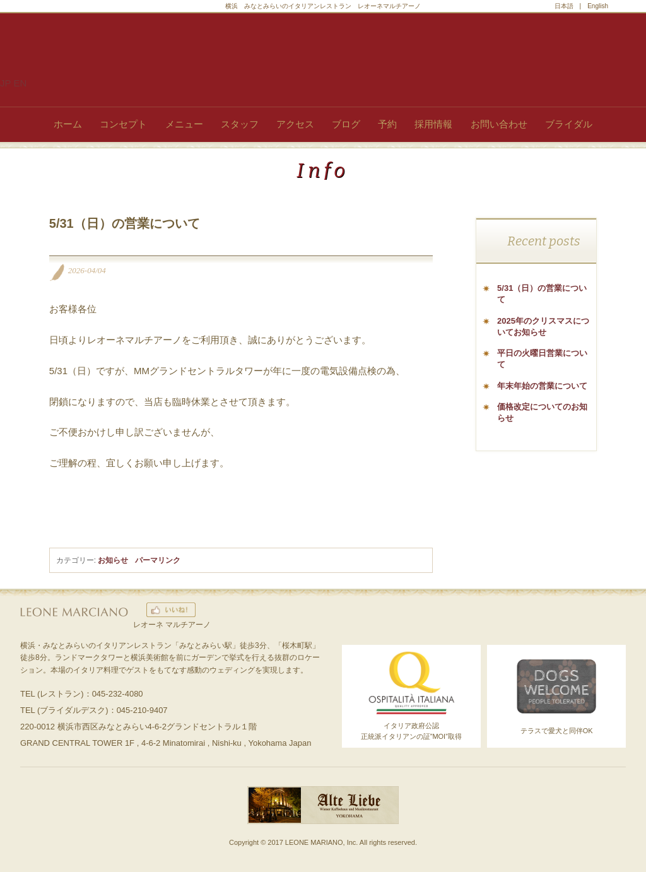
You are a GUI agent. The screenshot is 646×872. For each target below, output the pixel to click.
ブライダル (568, 124)
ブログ (346, 124)
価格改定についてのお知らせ (542, 412)
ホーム (68, 124)
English (597, 6)
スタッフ (240, 124)
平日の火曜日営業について (542, 358)
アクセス (295, 124)
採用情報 (433, 124)
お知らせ (113, 560)
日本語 (564, 6)
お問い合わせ (499, 124)
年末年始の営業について (542, 386)
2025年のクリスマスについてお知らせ (543, 326)
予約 (387, 124)
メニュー (184, 124)
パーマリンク (157, 560)
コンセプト (123, 124)
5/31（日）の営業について (542, 293)
